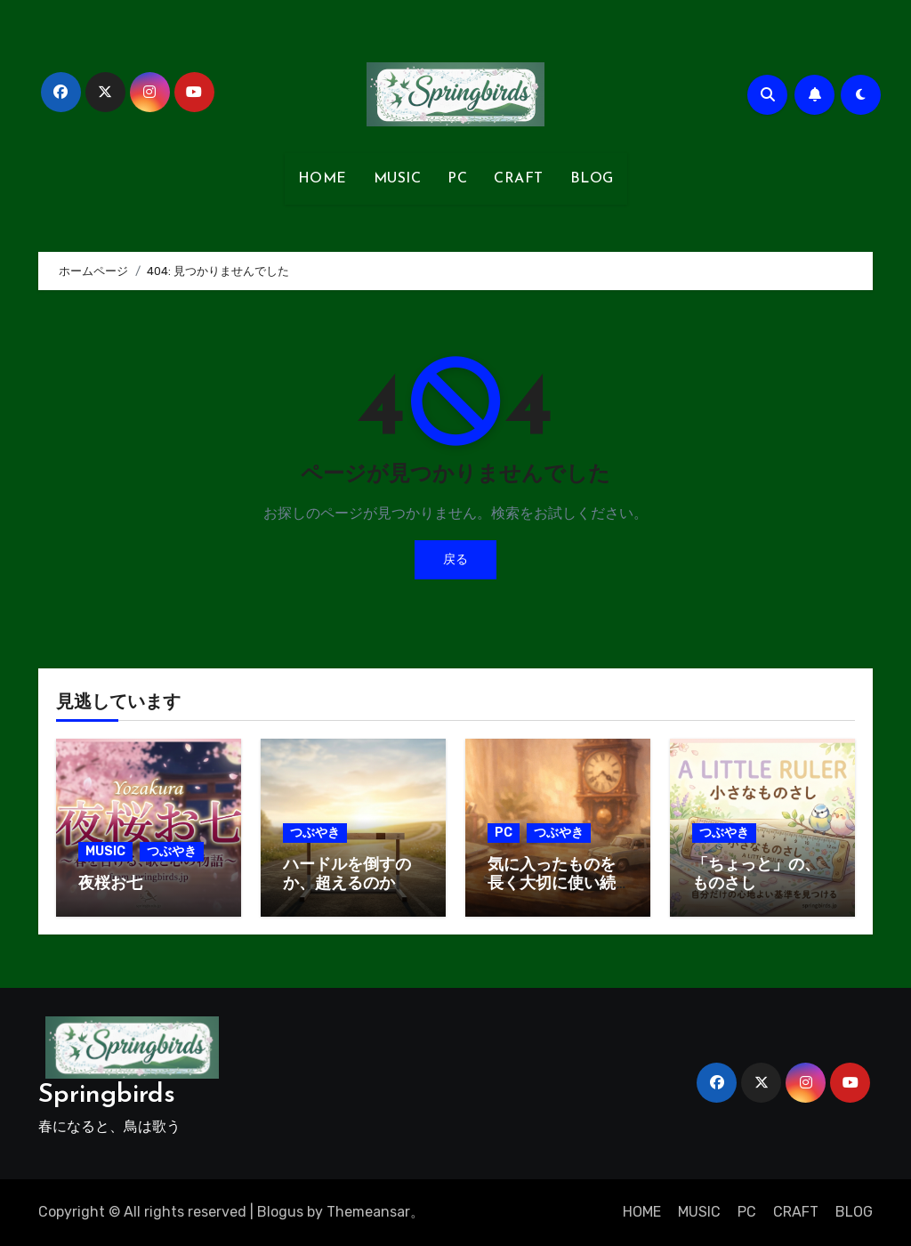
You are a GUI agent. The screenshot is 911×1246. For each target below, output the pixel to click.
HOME (322, 179)
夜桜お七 (110, 884)
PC (457, 179)
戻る (455, 559)
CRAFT (519, 179)
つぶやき (172, 851)
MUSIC (398, 179)
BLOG (592, 179)
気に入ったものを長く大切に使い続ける (552, 884)
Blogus (280, 1211)
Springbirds (106, 1095)
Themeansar (368, 1211)
